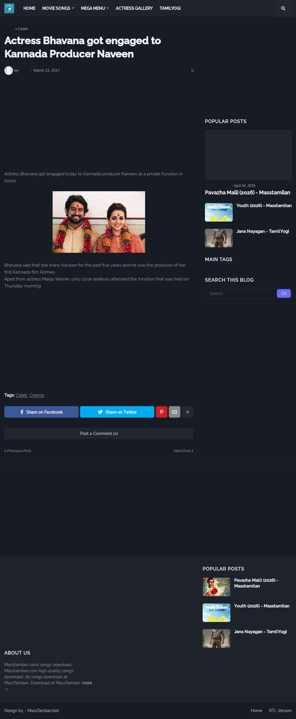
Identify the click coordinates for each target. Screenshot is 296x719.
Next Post (182, 451)
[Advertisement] (98, 122)
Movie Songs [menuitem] (56, 8)
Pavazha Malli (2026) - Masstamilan (247, 192)
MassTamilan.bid (43, 710)
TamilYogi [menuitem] (170, 8)
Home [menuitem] (29, 8)
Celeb (23, 29)
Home (9, 29)
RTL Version (280, 710)
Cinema (36, 395)
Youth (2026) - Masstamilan (264, 205)
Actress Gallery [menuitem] (134, 8)
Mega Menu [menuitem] (93, 8)
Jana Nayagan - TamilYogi (262, 231)
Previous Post (19, 451)
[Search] (248, 293)
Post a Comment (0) (99, 433)
